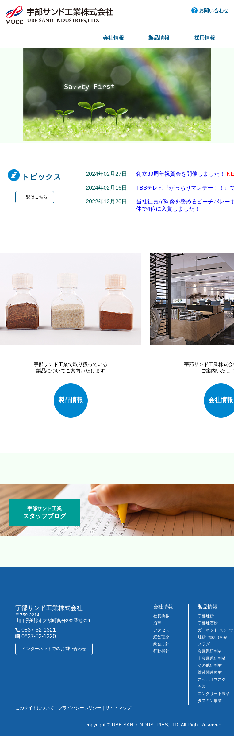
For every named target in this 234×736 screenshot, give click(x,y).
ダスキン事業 (210, 700)
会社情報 (113, 38)
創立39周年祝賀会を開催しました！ (180, 174)
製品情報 (158, 38)
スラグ (204, 644)
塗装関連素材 (210, 672)
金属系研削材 (210, 651)
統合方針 (161, 644)
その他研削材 (210, 665)
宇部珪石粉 (208, 623)
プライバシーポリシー (79, 707)
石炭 (202, 686)
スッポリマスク (212, 679)
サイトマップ (118, 707)
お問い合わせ (213, 10)
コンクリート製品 (214, 693)
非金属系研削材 (212, 658)
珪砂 (214, 637)
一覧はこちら (35, 197)
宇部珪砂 (206, 616)
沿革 (157, 623)
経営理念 (161, 637)
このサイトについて (34, 707)
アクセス (161, 630)
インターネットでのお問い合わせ (54, 648)
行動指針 (161, 651)
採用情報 (204, 38)
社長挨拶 (161, 616)
